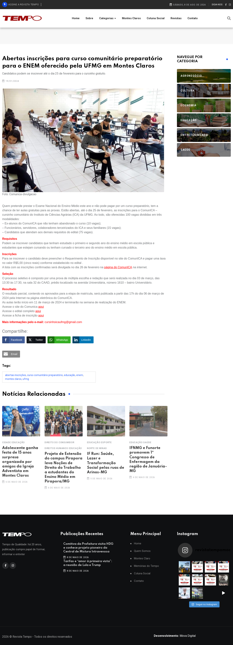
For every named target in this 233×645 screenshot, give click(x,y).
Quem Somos (142, 551)
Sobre (89, 18)
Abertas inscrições (15, 375)
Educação (69, 375)
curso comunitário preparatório (45, 375)
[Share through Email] (11, 354)
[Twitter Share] (36, 339)
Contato (192, 18)
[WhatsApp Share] (59, 339)
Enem (79, 375)
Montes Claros (131, 18)
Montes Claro (142, 558)
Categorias (106, 18)
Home (76, 18)
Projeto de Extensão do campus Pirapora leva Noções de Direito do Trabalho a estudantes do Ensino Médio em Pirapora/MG (63, 472)
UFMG (26, 378)
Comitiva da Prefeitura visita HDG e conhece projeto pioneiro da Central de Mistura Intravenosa (88, 547)
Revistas (176, 18)
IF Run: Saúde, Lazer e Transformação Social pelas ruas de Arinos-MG (105, 468)
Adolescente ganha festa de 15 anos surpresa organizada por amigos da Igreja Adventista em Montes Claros (20, 466)
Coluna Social (156, 18)
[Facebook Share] (13, 339)
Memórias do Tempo (146, 566)
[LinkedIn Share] (83, 339)
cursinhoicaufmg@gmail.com (63, 322)
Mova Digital (175, 636)
